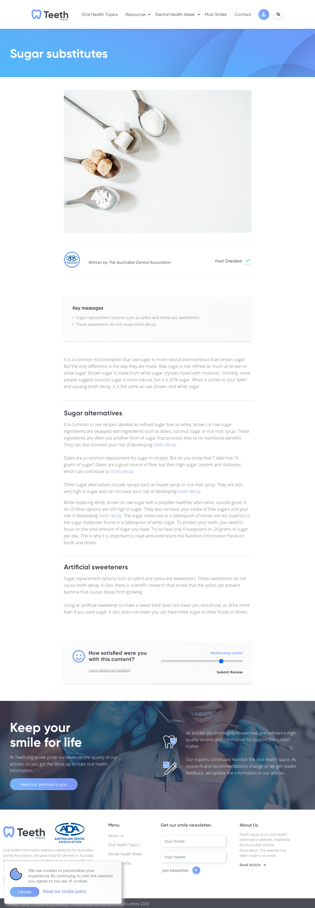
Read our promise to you (43, 783)
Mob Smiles (216, 13)
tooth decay (164, 445)
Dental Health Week (175, 13)
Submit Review (230, 670)
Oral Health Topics (100, 13)
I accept (24, 892)
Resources (136, 13)
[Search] (278, 14)
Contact (243, 13)
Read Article (250, 863)
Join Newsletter (181, 869)
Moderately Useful (226, 652)
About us (115, 834)
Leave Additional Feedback (109, 670)
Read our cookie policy (64, 891)
